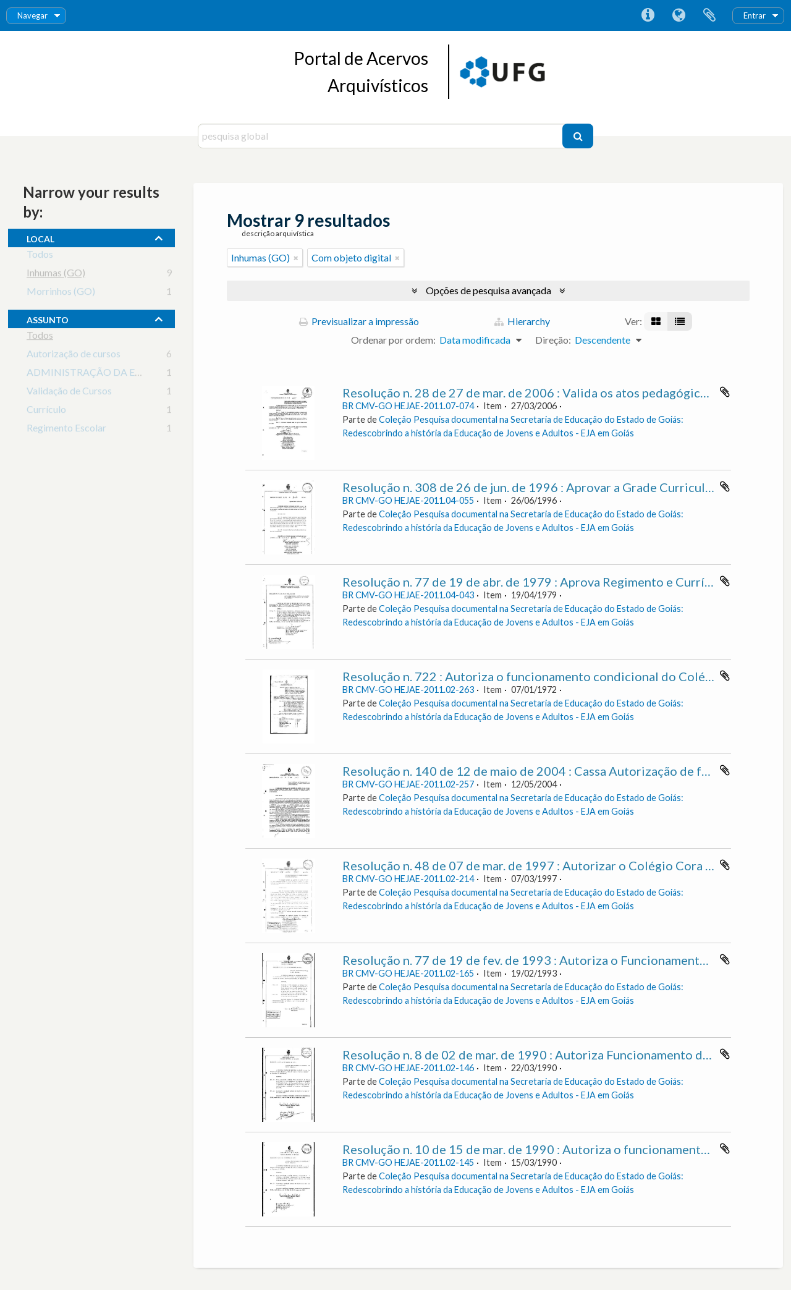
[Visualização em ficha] (656, 321)
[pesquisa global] (381, 136)
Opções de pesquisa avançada (488, 290)
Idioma (678, 15)
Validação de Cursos (69, 393)
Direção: (553, 340)
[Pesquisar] (577, 136)
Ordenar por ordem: (393, 340)
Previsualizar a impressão (359, 321)
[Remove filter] (296, 258)
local (40, 237)
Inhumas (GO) (56, 275)
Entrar (754, 15)
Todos (40, 256)
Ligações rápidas (647, 15)
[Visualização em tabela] (679, 321)
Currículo (46, 411)
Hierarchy (522, 321)
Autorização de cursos (74, 356)
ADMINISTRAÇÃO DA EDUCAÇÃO (106, 374)
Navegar (32, 15)
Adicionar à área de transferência (725, 392)
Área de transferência (709, 15)
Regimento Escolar (66, 430)
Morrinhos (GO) (61, 293)
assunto (48, 318)
